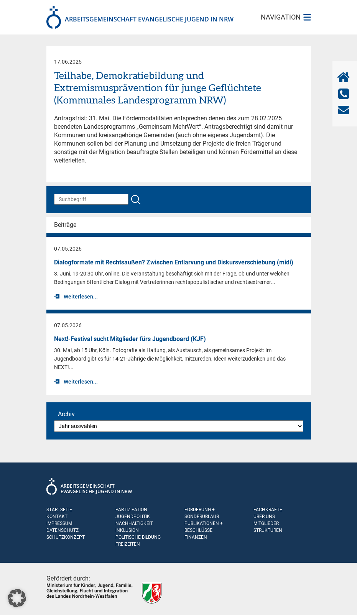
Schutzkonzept (65, 537)
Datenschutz (62, 530)
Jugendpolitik (132, 516)
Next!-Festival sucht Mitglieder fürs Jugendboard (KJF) (130, 339)
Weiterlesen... (81, 297)
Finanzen (195, 537)
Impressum (59, 523)
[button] (17, 598)
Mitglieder (266, 523)
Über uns (264, 516)
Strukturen (267, 530)
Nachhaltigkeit (134, 523)
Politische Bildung (138, 537)
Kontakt (56, 516)
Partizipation (131, 509)
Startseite (59, 509)
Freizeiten (127, 544)
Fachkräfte (267, 509)
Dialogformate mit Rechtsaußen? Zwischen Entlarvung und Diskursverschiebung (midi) (173, 262)
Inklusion (127, 530)
